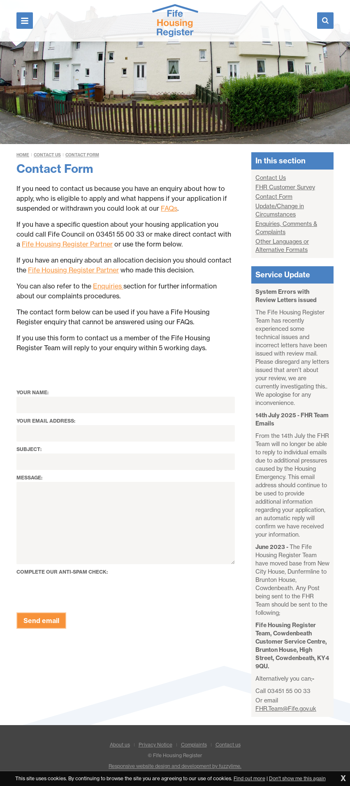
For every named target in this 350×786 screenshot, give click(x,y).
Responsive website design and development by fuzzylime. (175, 766)
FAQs (169, 208)
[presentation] (78, 592)
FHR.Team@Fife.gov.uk (285, 708)
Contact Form (82, 155)
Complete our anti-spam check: (62, 572)
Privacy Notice (155, 745)
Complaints (194, 745)
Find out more (249, 778)
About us (120, 745)
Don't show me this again (297, 778)
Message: (29, 477)
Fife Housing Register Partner (67, 244)
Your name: (32, 392)
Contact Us (47, 155)
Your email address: (45, 421)
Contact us (228, 745)
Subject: (29, 449)
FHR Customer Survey (285, 187)
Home (22, 155)
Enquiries (108, 286)
